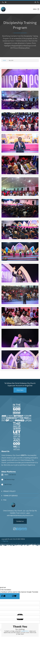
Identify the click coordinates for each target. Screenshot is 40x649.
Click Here (20, 390)
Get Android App (9, 479)
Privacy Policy (9, 491)
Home (4, 60)
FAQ (4, 500)
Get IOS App (8, 484)
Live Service (12, 474)
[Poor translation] (14, 596)
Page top (4, 541)
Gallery (11, 60)
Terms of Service (10, 496)
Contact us (20, 521)
